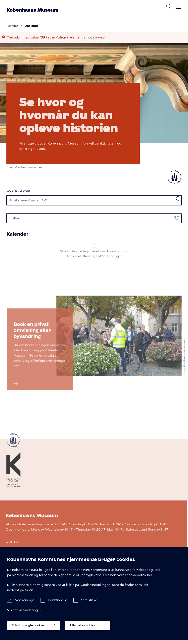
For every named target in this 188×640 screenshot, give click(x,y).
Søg (169, 6)
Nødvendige (24, 600)
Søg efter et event (18, 191)
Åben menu (178, 6)
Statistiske (89, 600)
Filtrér (15, 218)
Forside (12, 26)
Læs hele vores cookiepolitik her (127, 575)
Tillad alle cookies (88, 625)
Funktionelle (57, 600)
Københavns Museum (32, 10)
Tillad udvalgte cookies (33, 625)
